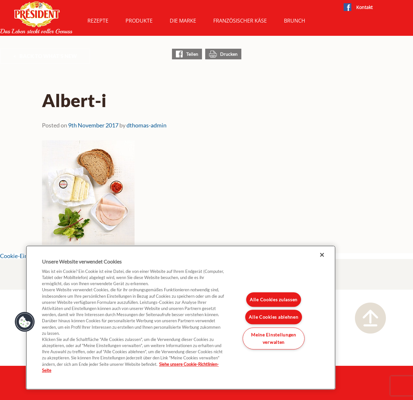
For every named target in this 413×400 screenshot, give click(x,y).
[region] (181, 317)
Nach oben (370, 318)
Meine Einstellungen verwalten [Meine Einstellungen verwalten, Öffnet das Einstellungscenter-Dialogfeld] (273, 338)
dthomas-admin (146, 125)
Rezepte (97, 20)
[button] (25, 322)
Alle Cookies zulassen (273, 299)
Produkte (139, 20)
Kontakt (364, 7)
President (36, 17)
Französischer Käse (240, 20)
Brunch (294, 20)
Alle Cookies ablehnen (273, 317)
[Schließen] (322, 255)
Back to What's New (48, 56)
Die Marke (183, 20)
